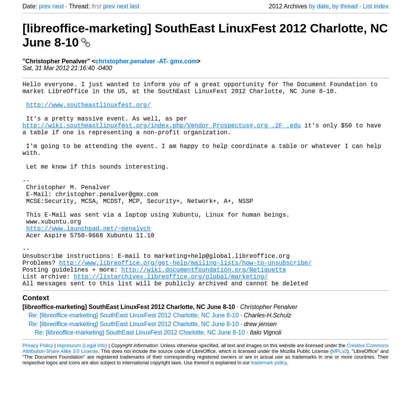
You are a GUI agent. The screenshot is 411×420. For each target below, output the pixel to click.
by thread (345, 6)
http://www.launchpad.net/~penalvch (88, 261)
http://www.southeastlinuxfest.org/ (88, 110)
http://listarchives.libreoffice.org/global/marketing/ (171, 320)
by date (319, 6)
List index (376, 6)
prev (45, 6)
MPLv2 (339, 397)
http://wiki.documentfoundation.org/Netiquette (203, 312)
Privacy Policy (37, 391)
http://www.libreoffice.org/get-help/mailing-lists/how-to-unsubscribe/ (185, 303)
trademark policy (269, 408)
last (135, 6)
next (58, 6)
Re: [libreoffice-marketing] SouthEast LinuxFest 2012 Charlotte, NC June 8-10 (134, 361)
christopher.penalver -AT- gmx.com (146, 61)
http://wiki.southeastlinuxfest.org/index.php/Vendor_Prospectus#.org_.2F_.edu (161, 136)
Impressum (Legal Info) (82, 391)
